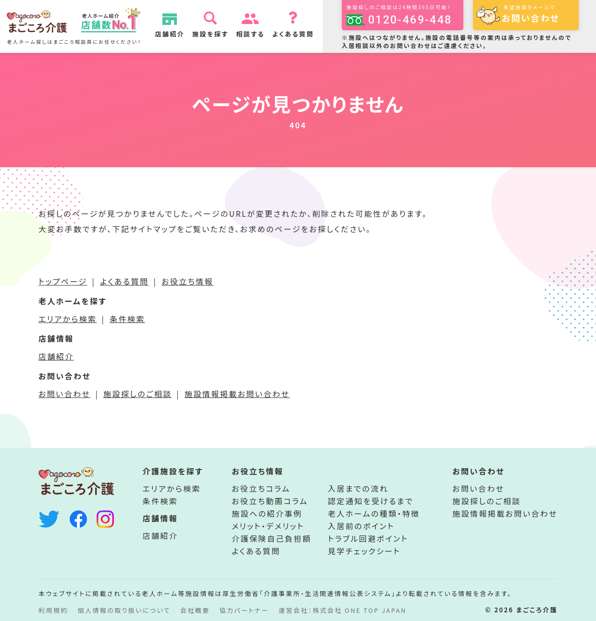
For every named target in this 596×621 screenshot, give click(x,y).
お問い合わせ (64, 393)
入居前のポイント (361, 526)
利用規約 (53, 610)
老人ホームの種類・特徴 (374, 513)
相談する (255, 33)
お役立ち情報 (187, 281)
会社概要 (195, 610)
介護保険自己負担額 (271, 538)
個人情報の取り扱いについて (124, 610)
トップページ (62, 281)
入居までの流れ (358, 488)
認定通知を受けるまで (370, 501)
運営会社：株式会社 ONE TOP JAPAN (343, 610)
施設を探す (215, 33)
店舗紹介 (175, 33)
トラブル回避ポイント (368, 538)
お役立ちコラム (261, 488)
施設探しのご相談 (137, 393)
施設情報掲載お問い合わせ (237, 393)
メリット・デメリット (268, 526)
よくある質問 (298, 33)
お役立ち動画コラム (270, 501)
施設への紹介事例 (267, 513)
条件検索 (127, 318)
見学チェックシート (364, 551)
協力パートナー (244, 610)
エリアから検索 (67, 318)
